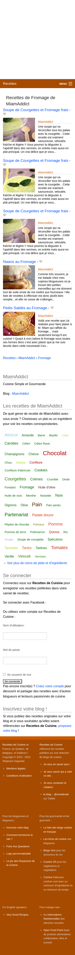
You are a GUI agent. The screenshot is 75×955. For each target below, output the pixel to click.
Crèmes (36, 479)
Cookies (40, 470)
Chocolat (54, 453)
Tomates (59, 547)
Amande (28, 435)
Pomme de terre (15, 532)
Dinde (66, 479)
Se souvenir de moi (19, 674)
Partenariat (16, 514)
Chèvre (33, 454)
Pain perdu (53, 505)
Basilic (53, 435)
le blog (47, 794)
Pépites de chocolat (17, 524)
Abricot (11, 435)
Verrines (40, 556)
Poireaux (38, 524)
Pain (37, 504)
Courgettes (15, 478)
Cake (65, 435)
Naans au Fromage (19, 262)
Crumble (52, 479)
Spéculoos (55, 539)
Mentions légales (16, 768)
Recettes (9, 84)
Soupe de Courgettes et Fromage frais (35, 110)
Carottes (11, 443)
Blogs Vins (50, 850)
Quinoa (54, 532)
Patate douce (42, 515)
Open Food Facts (53, 930)
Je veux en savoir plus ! (57, 764)
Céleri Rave (42, 443)
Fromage (27, 487)
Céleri (26, 443)
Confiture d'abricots (17, 470)
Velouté (24, 556)
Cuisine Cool (51, 877)
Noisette (45, 495)
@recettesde (61, 794)
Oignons (11, 505)
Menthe (31, 495)
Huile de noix (13, 495)
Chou (8, 462)
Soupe (9, 539)
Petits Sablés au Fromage (25, 308)
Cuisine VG (50, 861)
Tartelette (11, 548)
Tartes (27, 548)
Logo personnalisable (18, 853)
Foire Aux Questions (17, 846)
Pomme (55, 524)
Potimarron (37, 532)
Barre (41, 435)
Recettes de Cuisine (13, 744)
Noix (59, 495)
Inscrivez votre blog (17, 827)
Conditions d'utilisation (19, 775)
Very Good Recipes (17, 914)
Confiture (35, 462)
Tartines (41, 548)
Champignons (14, 454)
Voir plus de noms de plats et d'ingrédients (37, 563)
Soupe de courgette (30, 539)
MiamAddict (45, 121)
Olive (24, 505)
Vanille (9, 556)
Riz (65, 532)
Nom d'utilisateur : (14, 625)
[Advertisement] (37, 39)
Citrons (20, 462)
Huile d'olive (46, 487)
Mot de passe (11, 649)
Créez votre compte (50, 686)
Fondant (10, 487)
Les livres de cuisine (55, 838)
